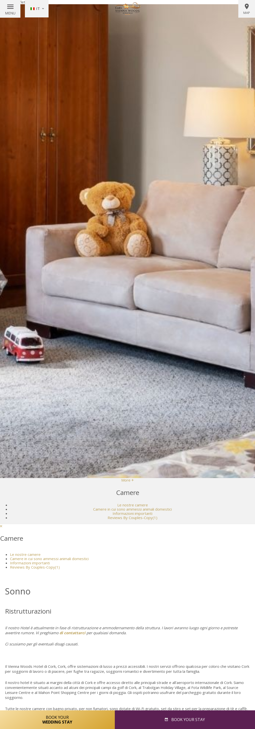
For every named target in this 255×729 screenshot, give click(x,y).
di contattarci (72, 632)
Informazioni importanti (132, 513)
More (127, 480)
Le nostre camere (132, 504)
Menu (10, 13)
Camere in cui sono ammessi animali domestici (132, 509)
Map (246, 9)
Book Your (57, 720)
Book (187, 719)
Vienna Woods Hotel (127, 8)
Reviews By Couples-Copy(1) (132, 517)
